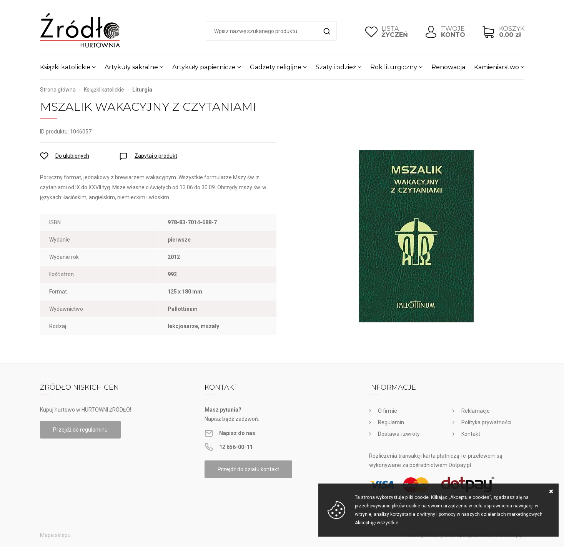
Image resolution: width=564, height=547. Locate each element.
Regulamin (391, 422)
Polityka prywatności (486, 422)
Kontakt (470, 434)
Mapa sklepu (55, 535)
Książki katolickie (65, 67)
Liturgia (142, 90)
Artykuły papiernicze (204, 67)
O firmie (387, 411)
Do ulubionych (72, 156)
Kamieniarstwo (496, 67)
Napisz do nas (237, 433)
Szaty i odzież (336, 67)
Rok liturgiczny (393, 67)
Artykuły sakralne (131, 67)
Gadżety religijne (275, 67)
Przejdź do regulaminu (80, 430)
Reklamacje (475, 411)
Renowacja (448, 67)
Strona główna (58, 90)
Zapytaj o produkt (156, 156)
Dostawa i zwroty (399, 434)
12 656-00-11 (236, 447)
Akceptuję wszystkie (376, 522)
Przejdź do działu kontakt (248, 469)
